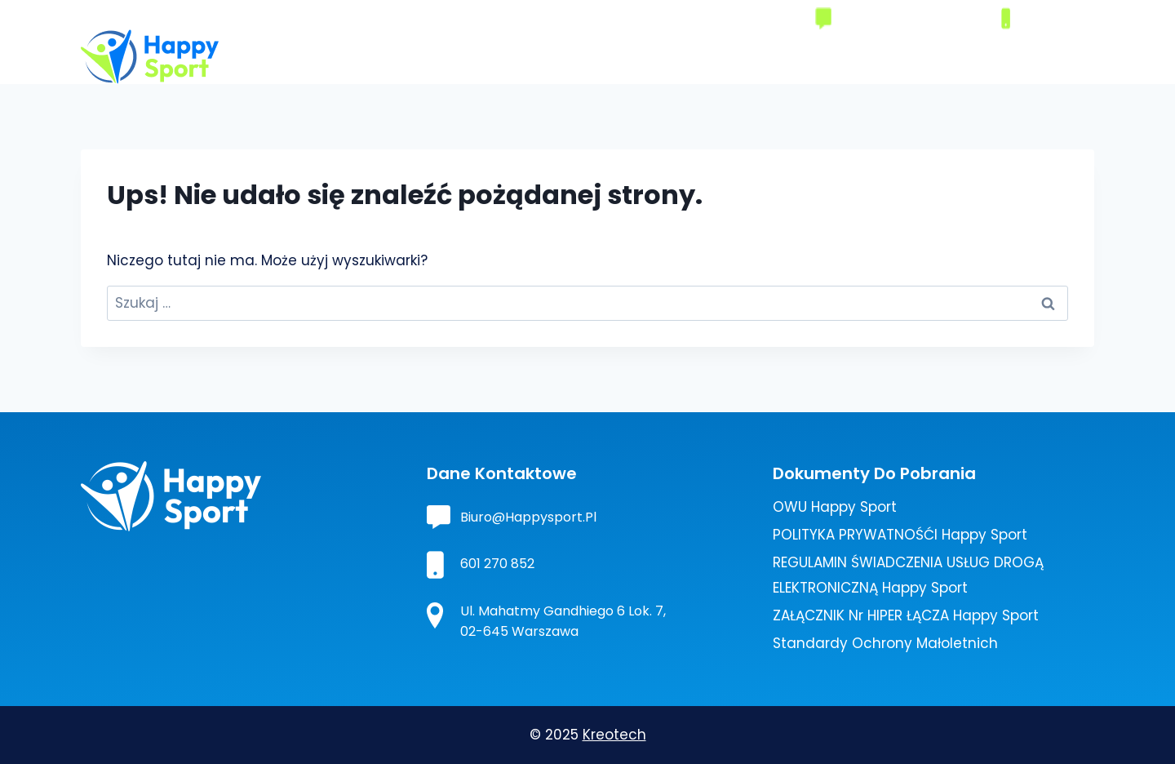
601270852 (1050, 18)
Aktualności (971, 56)
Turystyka (792, 56)
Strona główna (489, 56)
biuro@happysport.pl (908, 18)
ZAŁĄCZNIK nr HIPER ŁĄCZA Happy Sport (906, 615)
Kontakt (1058, 56)
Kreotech (614, 734)
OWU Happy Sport (835, 507)
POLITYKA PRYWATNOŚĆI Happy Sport (900, 534)
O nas (577, 56)
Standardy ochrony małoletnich (885, 643)
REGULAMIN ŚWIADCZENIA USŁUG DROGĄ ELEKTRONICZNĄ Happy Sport (908, 575)
